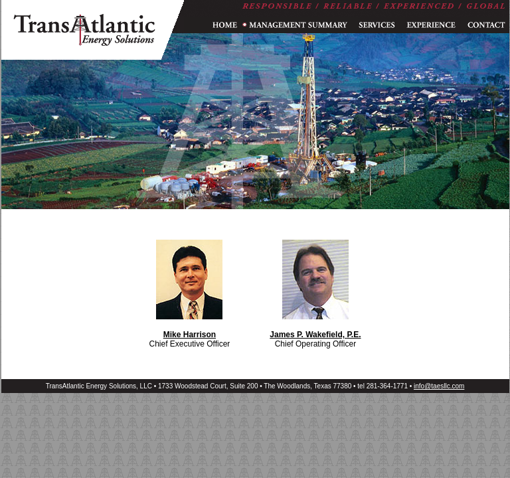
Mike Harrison (189, 334)
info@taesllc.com (439, 386)
